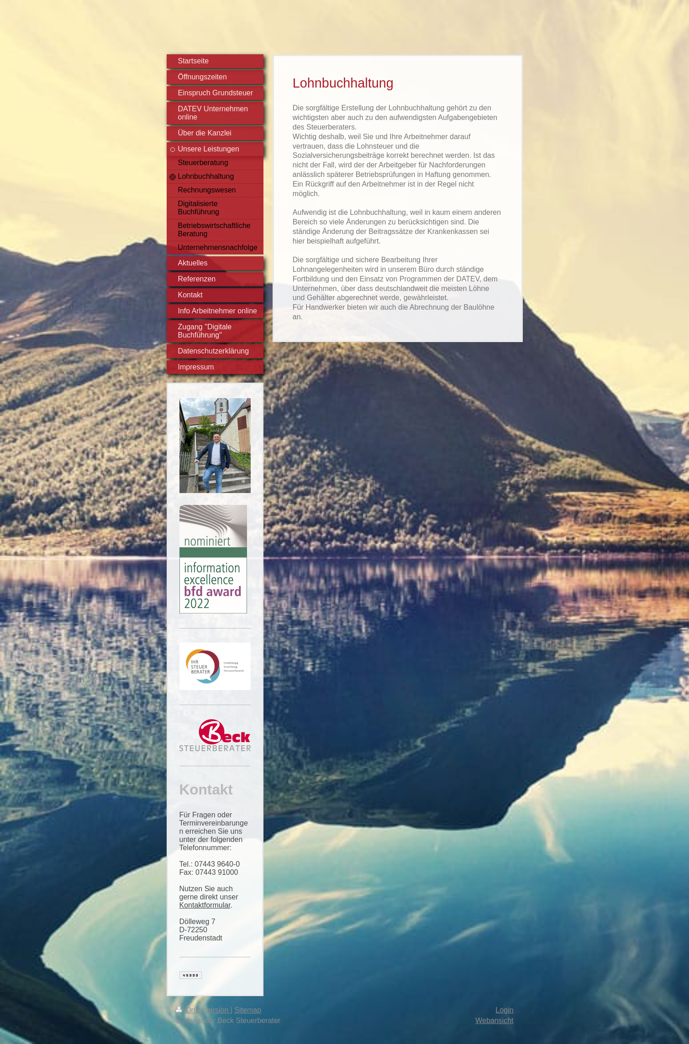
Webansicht (494, 1020)
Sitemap (247, 1010)
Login (504, 1010)
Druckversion (203, 1010)
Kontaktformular (205, 905)
